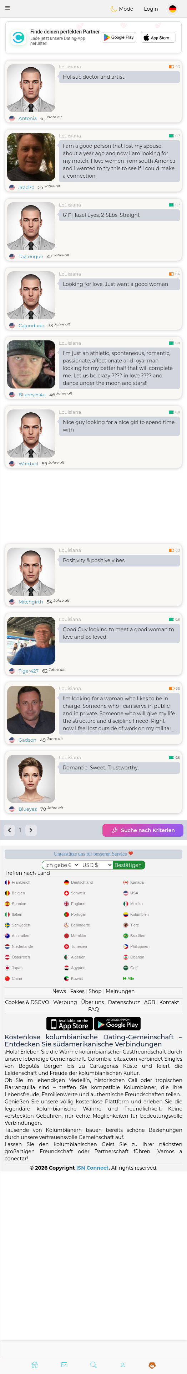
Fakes (77, 1177)
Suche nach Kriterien (143, 830)
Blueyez (28, 809)
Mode (121, 8)
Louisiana (70, 66)
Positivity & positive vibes (94, 560)
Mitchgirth (31, 602)
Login (151, 9)
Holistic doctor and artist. (94, 77)
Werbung (65, 1188)
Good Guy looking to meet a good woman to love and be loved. (118, 633)
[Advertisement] (93, 37)
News (59, 1177)
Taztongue (31, 256)
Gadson (27, 740)
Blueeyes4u (32, 394)
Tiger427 (29, 671)
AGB (149, 1188)
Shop (95, 1177)
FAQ (93, 1195)
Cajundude (31, 325)
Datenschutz (124, 1188)
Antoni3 (28, 118)
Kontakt (169, 1188)
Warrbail (28, 463)
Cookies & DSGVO (27, 1188)
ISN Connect (92, 1354)
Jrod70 (27, 187)
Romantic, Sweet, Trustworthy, (101, 767)
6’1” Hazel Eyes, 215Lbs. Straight (101, 215)
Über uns (92, 1188)
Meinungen (120, 1177)
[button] (7, 8)
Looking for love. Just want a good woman (115, 284)
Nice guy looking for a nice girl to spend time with (119, 426)
